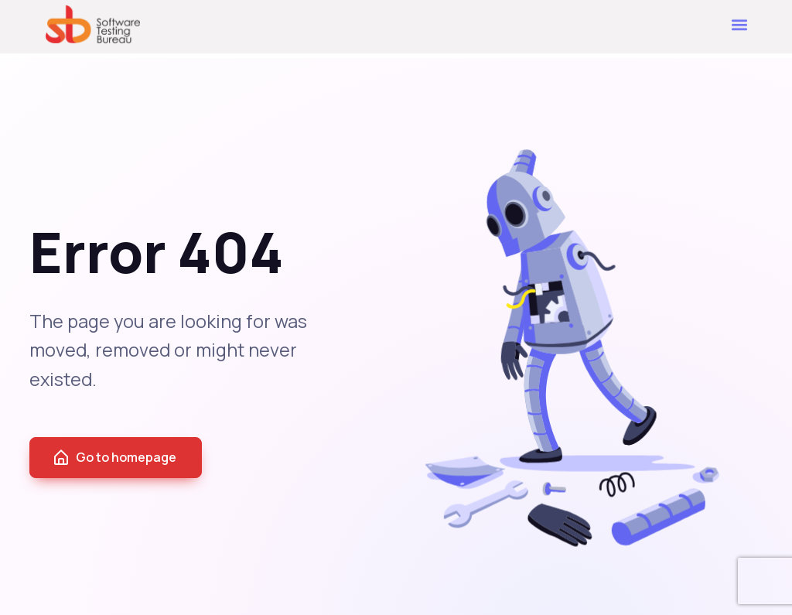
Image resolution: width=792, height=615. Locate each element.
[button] (740, 20)
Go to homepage (114, 458)
